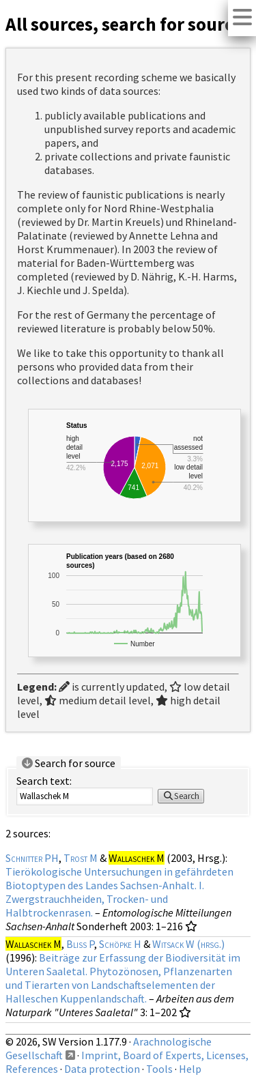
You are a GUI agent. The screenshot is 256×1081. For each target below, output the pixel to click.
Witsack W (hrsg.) (188, 944)
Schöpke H (120, 944)
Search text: (44, 781)
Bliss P (80, 944)
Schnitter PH (32, 858)
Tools (159, 1069)
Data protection (102, 1069)
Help (190, 1069)
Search (180, 796)
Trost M (80, 858)
